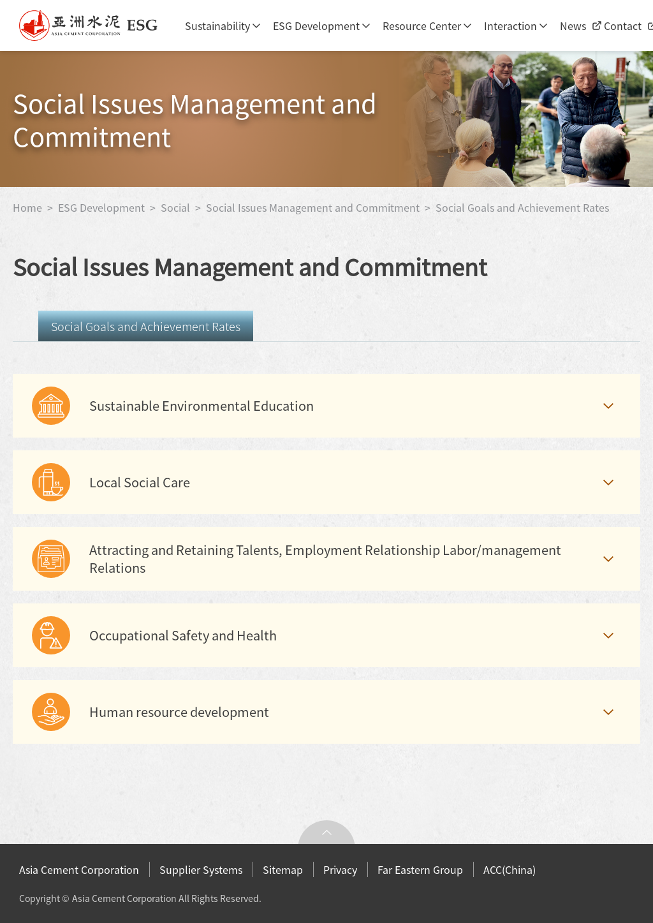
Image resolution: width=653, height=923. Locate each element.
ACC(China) (509, 869)
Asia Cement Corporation (79, 869)
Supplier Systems (200, 869)
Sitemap (283, 869)
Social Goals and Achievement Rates (522, 207)
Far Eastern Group (420, 869)
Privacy (340, 869)
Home (29, 207)
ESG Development (316, 25)
